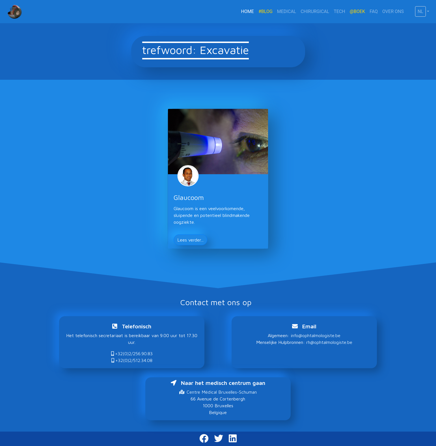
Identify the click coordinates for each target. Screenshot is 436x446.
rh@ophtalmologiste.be (329, 342)
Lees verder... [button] (190, 239)
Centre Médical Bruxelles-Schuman (218, 392)
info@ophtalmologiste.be (315, 335)
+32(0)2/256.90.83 (132, 353)
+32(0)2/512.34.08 (131, 360)
